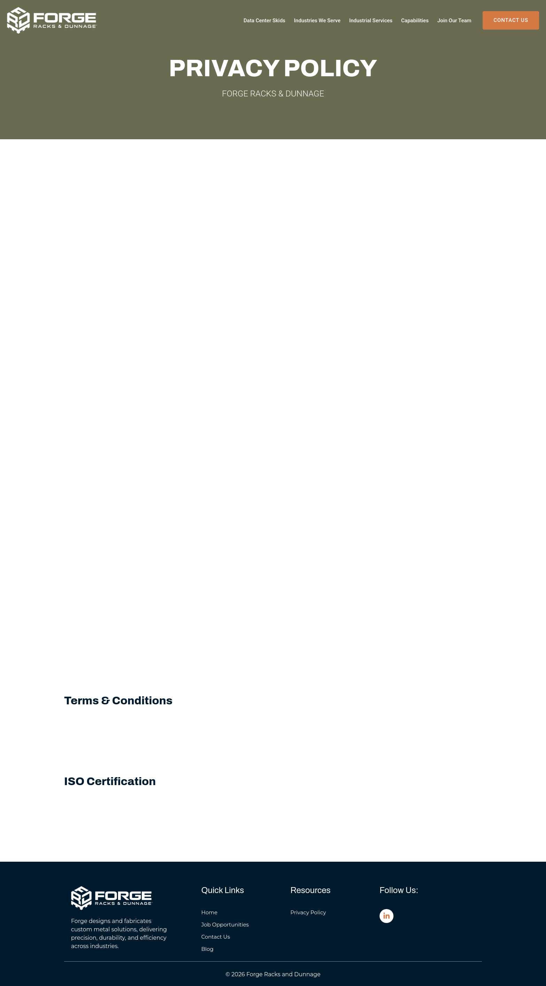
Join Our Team (454, 20)
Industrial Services (370, 20)
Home (209, 912)
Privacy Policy (308, 912)
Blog (207, 949)
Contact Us (215, 936)
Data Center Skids (265, 20)
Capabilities (415, 20)
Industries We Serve (317, 20)
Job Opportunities (225, 924)
